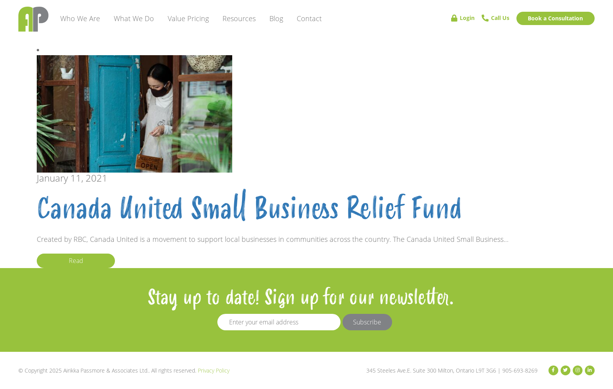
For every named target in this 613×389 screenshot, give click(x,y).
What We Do (134, 18)
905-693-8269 (520, 370)
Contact (309, 18)
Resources (239, 18)
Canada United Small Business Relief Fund (249, 209)
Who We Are (80, 18)
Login (463, 18)
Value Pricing (188, 18)
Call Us (495, 18)
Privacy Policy (213, 370)
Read (76, 260)
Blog (276, 18)
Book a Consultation (555, 18)
